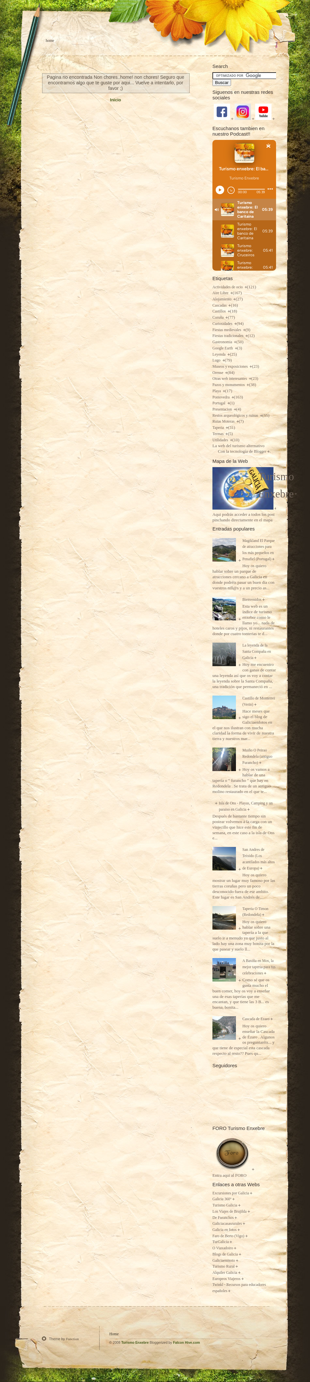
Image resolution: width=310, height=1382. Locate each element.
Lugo (217, 360)
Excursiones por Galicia (230, 1193)
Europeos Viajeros (226, 1279)
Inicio (115, 99)
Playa (217, 391)
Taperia (218, 428)
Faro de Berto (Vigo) (228, 1236)
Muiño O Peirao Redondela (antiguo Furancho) (257, 756)
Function (72, 1339)
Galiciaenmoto (223, 1260)
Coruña (218, 317)
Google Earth (223, 348)
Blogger (260, 451)
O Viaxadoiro (222, 1248)
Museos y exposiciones (230, 366)
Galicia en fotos (224, 1230)
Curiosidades (222, 324)
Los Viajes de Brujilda (229, 1211)
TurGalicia (220, 1242)
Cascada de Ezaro (256, 1019)
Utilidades (220, 440)
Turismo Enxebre (135, 1342)
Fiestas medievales (227, 330)
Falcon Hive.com (186, 1342)
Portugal (219, 403)
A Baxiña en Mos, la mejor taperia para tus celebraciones (259, 967)
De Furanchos (223, 1218)
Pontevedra (221, 397)
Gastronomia (222, 342)
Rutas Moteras (224, 421)
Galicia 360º (221, 1199)
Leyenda (219, 354)
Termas (218, 434)
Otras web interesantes (230, 379)
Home (50, 41)
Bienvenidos (251, 600)
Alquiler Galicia (224, 1273)
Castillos (219, 311)
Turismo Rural (223, 1266)
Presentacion (222, 409)
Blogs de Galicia (225, 1254)
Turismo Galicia (224, 1205)
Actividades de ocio (228, 287)
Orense (218, 373)
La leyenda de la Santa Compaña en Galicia (256, 651)
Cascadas (219, 305)
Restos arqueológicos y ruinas (235, 415)
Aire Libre (220, 293)
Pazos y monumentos (229, 385)
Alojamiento (222, 299)
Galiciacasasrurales (227, 1224)
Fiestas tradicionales (228, 336)
